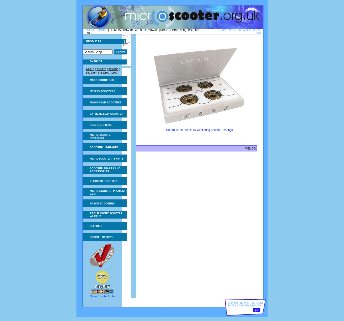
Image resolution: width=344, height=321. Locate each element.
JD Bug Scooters (102, 91)
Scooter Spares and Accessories (105, 170)
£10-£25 (101, 69)
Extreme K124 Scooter (106, 113)
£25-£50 (113, 69)
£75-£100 (103, 72)
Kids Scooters (101, 124)
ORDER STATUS (149, 30)
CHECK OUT (257, 31)
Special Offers (101, 237)
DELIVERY (115, 30)
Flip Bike (96, 226)
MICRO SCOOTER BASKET (235, 30)
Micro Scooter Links (102, 296)
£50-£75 (91, 72)
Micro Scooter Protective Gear (110, 192)
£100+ (115, 72)
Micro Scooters (102, 80)
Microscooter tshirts (107, 158)
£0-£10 (90, 69)
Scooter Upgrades (104, 147)
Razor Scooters (102, 203)
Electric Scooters (104, 181)
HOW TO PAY (130, 30)
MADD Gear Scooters (106, 102)
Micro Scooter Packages (101, 136)
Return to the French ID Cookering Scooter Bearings (199, 130)
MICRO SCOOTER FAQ (173, 30)
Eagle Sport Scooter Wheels (106, 215)
